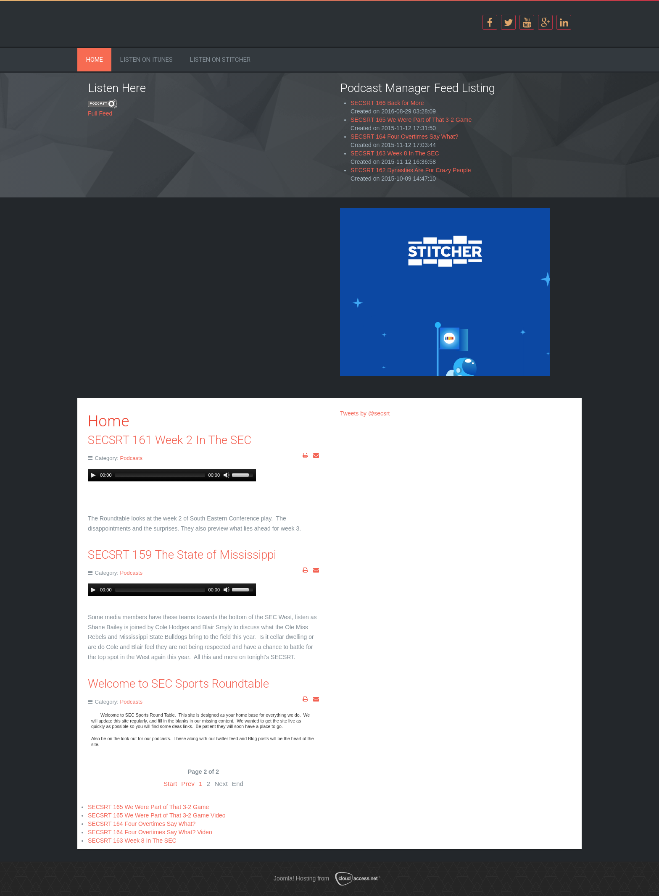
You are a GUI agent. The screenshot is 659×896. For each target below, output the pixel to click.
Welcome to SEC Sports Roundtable (178, 684)
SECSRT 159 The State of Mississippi (182, 555)
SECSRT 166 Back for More (387, 103)
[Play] (93, 475)
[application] (172, 475)
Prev (188, 783)
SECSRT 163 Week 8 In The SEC (395, 153)
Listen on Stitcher (220, 59)
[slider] (160, 475)
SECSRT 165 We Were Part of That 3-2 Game (411, 119)
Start (170, 783)
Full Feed (100, 113)
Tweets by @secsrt (365, 413)
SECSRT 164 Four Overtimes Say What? (404, 136)
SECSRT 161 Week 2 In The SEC (169, 440)
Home (94, 59)
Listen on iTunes (146, 59)
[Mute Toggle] (226, 475)
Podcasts (131, 458)
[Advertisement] (203, 267)
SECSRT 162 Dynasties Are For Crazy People (411, 170)
